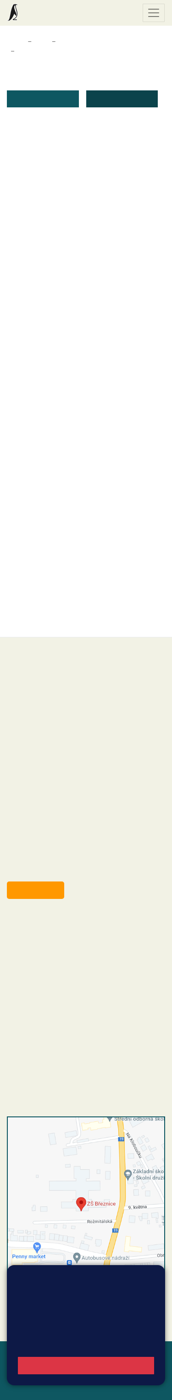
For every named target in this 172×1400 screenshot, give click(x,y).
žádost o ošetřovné (56, 176)
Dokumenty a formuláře (93, 41)
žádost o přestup (52, 463)
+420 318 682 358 (44, 924)
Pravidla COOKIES (65, 1387)
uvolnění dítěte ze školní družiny (77, 344)
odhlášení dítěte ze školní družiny (79, 355)
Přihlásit (50, 1376)
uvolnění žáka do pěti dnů (66, 257)
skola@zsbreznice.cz (58, 990)
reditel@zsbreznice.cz (59, 933)
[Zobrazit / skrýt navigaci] (154, 13)
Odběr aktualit (35, 890)
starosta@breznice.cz (57, 869)
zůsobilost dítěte (52, 512)
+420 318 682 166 (74, 980)
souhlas (38, 573)
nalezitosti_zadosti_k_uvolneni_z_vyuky (88, 246)
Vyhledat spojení (134, 1313)
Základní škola (43, 13)
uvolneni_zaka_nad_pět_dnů (70, 268)
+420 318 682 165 (78, 961)
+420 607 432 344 (76, 971)
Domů (15, 41)
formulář (39, 609)
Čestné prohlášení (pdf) (63, 165)
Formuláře (32, 51)
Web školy (148, 1354)
